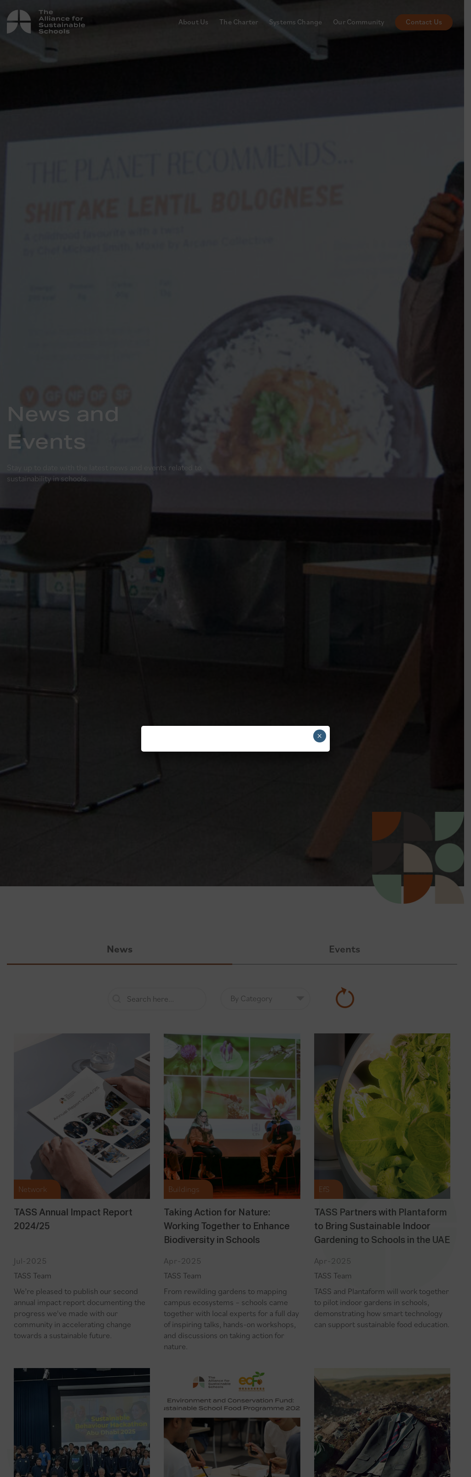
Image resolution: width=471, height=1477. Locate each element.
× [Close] (319, 736)
